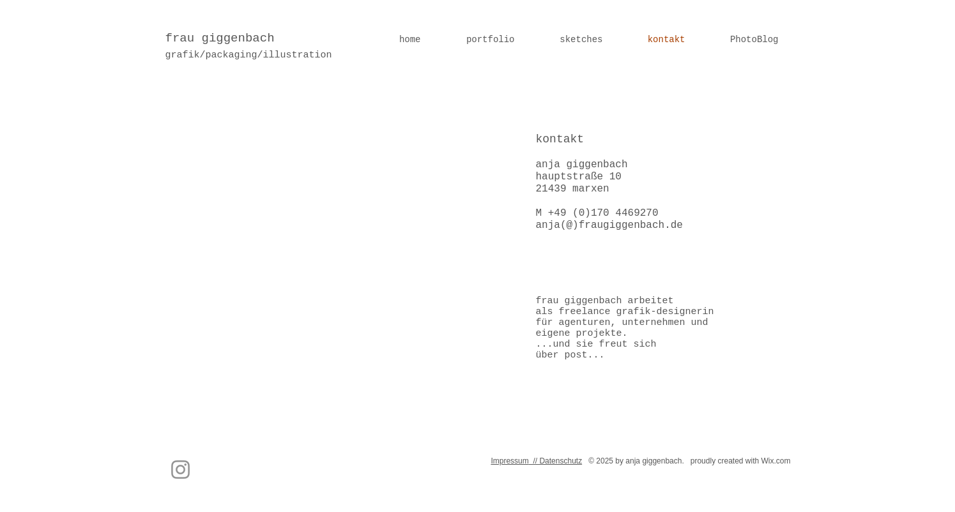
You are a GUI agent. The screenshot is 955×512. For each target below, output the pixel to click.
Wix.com (776, 460)
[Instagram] (180, 469)
